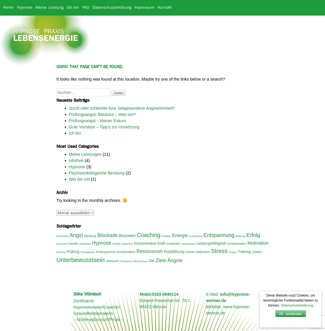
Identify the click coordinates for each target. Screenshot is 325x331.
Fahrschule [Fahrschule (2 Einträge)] (61, 244)
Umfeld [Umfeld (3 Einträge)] (257, 252)
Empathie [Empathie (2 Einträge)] (166, 236)
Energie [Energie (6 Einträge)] (180, 235)
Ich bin (73, 8)
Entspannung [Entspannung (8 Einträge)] (219, 235)
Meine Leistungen (85, 154)
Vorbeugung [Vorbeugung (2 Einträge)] (126, 261)
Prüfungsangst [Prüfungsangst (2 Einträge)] (87, 252)
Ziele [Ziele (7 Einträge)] (161, 260)
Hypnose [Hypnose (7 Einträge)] (101, 243)
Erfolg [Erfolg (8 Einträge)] (253, 235)
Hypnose (25, 8)
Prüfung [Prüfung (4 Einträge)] (73, 252)
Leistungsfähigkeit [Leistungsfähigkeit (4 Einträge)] (211, 243)
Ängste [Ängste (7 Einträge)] (175, 260)
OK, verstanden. (291, 314)
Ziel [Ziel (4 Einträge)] (151, 261)
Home (8, 8)
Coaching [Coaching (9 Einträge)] (148, 235)
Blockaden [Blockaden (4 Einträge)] (127, 236)
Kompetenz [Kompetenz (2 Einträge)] (127, 244)
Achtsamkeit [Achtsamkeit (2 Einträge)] (62, 236)
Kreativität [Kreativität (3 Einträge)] (172, 243)
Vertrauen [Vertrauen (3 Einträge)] (112, 261)
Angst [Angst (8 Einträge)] (76, 235)
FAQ (85, 8)
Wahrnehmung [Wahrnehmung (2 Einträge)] (140, 261)
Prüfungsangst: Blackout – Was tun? (102, 114)
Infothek (76, 160)
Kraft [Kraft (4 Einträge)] (161, 243)
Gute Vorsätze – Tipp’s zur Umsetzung (104, 127)
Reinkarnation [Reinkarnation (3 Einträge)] (126, 252)
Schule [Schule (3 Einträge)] (190, 252)
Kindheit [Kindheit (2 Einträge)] (116, 244)
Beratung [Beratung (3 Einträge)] (90, 236)
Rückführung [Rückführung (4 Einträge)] (174, 252)
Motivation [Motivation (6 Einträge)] (257, 243)
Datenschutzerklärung (111, 8)
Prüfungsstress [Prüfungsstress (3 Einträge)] (106, 252)
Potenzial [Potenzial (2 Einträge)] (60, 252)
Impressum (144, 8)
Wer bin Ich (79, 179)
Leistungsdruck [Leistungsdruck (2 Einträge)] (188, 244)
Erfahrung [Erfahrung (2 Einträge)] (240, 236)
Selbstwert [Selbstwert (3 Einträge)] (203, 252)
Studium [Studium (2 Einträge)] (233, 252)
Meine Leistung (50, 8)
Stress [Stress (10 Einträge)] (219, 251)
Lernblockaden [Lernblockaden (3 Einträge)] (236, 243)
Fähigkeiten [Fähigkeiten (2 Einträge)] (85, 244)
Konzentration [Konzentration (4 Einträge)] (145, 243)
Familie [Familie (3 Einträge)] (73, 243)
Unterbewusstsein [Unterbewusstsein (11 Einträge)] (80, 259)
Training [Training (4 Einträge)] (244, 252)
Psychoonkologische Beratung (97, 173)
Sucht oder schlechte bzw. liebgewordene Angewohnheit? (122, 108)
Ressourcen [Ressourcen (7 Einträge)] (149, 251)
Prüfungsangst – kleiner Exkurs (97, 120)
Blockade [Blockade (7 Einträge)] (107, 235)
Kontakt (165, 8)
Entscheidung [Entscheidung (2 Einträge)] (196, 236)
